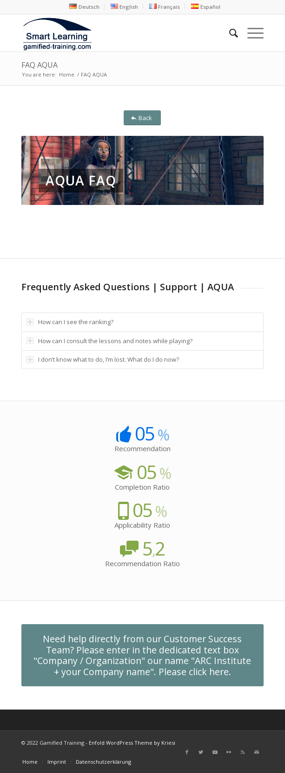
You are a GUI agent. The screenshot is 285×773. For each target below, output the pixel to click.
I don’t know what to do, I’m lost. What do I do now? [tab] (103, 359)
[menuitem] (84, 6)
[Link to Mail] (257, 752)
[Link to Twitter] (201, 752)
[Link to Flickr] (229, 752)
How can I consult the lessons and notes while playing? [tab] (109, 341)
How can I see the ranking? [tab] (70, 322)
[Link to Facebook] (187, 752)
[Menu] (251, 32)
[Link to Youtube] (215, 752)
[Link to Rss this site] (243, 752)
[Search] (229, 32)
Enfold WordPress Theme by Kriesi (132, 742)
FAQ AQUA (39, 65)
